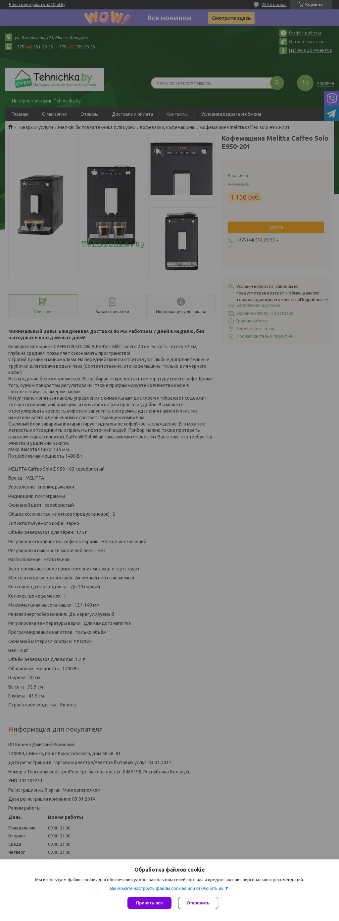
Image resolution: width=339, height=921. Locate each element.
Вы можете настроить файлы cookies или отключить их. (167, 888)
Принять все (149, 902)
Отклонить (198, 902)
